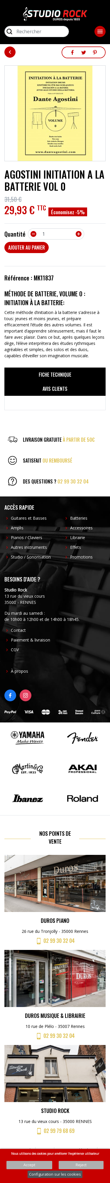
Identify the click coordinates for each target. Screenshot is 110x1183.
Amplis (17, 528)
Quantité (15, 234)
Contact (18, 630)
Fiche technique (55, 374)
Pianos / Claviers (26, 537)
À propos (19, 671)
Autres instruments (29, 547)
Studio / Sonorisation (31, 557)
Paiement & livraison (30, 640)
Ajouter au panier (26, 247)
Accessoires (81, 528)
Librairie (77, 537)
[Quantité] (56, 234)
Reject (81, 1164)
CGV (15, 649)
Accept (29, 1164)
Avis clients (55, 388)
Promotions (81, 557)
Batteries (78, 518)
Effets (75, 547)
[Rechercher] (36, 31)
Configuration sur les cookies (55, 1174)
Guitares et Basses (29, 518)
